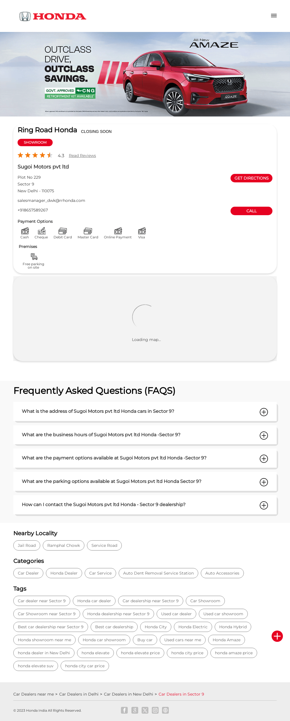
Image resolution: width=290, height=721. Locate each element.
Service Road (104, 545)
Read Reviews (82, 155)
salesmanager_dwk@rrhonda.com (51, 200)
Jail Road (27, 545)
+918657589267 (33, 210)
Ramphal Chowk (63, 545)
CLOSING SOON (96, 131)
